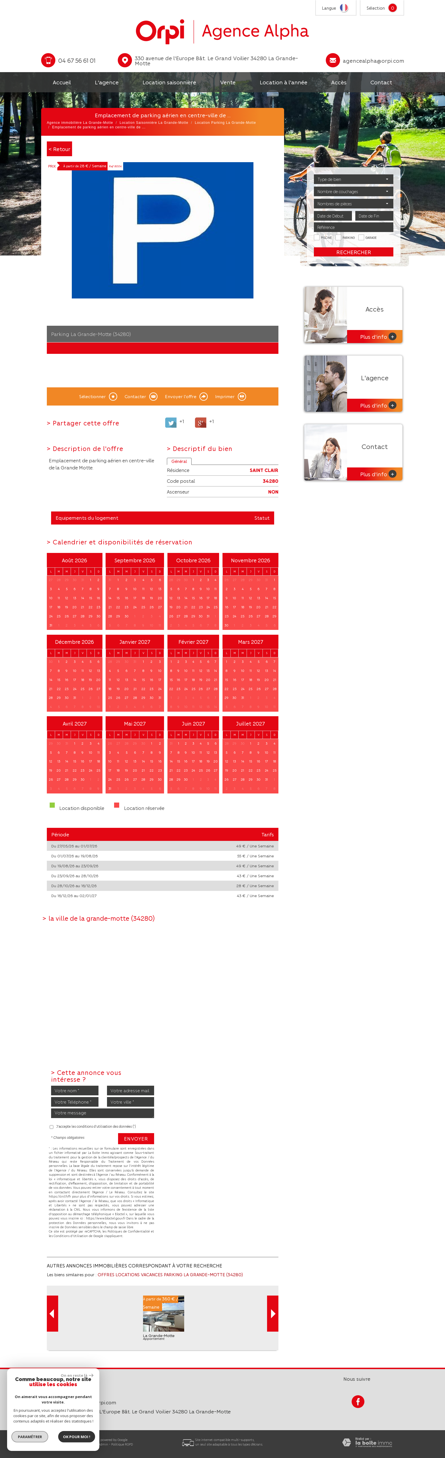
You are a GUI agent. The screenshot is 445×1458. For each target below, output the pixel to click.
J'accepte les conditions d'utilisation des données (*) (96, 1126)
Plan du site (49, 1444)
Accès (339, 82)
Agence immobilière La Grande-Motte (80, 123)
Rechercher (353, 251)
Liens (91, 1444)
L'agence (107, 82)
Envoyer (136, 1138)
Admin (103, 1444)
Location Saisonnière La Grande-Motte (153, 123)
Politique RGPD (122, 1444)
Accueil (62, 82)
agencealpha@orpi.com (373, 60)
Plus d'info (378, 336)
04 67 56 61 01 (68, 1393)
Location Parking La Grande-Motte (225, 123)
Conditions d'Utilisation (71, 1236)
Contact (381, 82)
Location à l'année (283, 82)
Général (179, 461)
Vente (228, 82)
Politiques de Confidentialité (129, 1231)
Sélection (376, 8)
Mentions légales (73, 1444)
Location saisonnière (169, 82)
